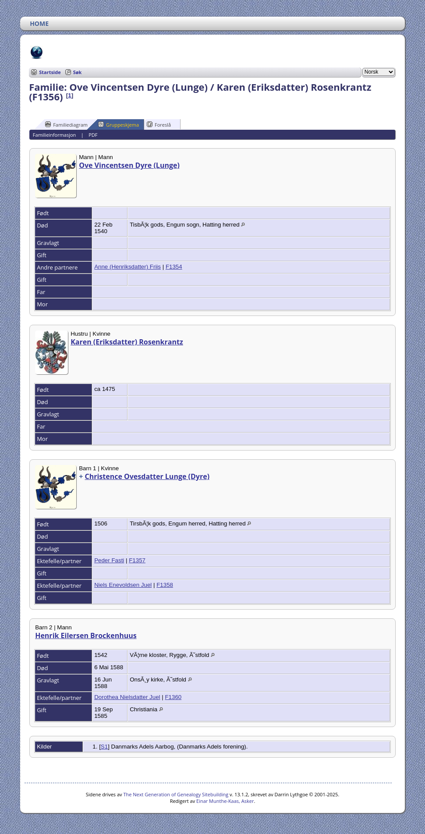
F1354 (174, 266)
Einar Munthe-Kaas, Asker (225, 801)
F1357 (137, 560)
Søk (77, 72)
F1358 (164, 585)
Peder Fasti (109, 560)
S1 (104, 746)
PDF (93, 134)
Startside (50, 72)
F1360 (173, 697)
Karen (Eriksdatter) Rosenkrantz (127, 342)
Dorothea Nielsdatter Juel (127, 697)
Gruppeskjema (118, 124)
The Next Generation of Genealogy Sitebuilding (175, 794)
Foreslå (159, 124)
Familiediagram (66, 124)
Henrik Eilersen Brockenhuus (86, 635)
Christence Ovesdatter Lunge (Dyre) (147, 476)
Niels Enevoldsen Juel (123, 585)
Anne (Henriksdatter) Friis (127, 266)
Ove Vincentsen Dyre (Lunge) (129, 165)
